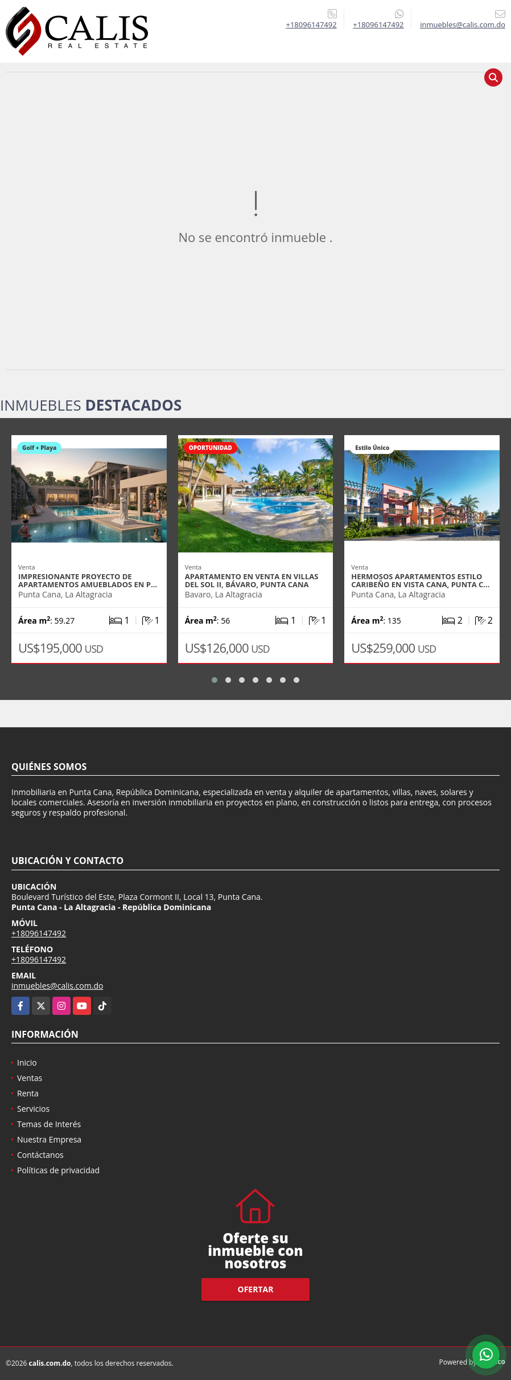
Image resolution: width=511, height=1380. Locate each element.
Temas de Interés (49, 1124)
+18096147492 (311, 24)
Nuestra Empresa (49, 1139)
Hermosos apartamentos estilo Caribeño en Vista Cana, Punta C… (420, 580)
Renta (28, 1093)
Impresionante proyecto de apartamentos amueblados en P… (87, 580)
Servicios (33, 1108)
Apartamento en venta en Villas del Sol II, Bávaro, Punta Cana (252, 580)
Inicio (27, 1062)
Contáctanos (40, 1154)
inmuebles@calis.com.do (57, 985)
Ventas (29, 1077)
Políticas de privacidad (58, 1170)
